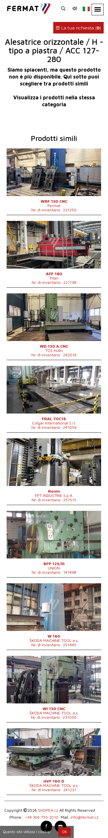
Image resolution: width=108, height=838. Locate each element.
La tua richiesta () (78, 28)
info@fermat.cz (84, 817)
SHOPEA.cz (48, 810)
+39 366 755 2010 (41, 817)
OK (64, 832)
